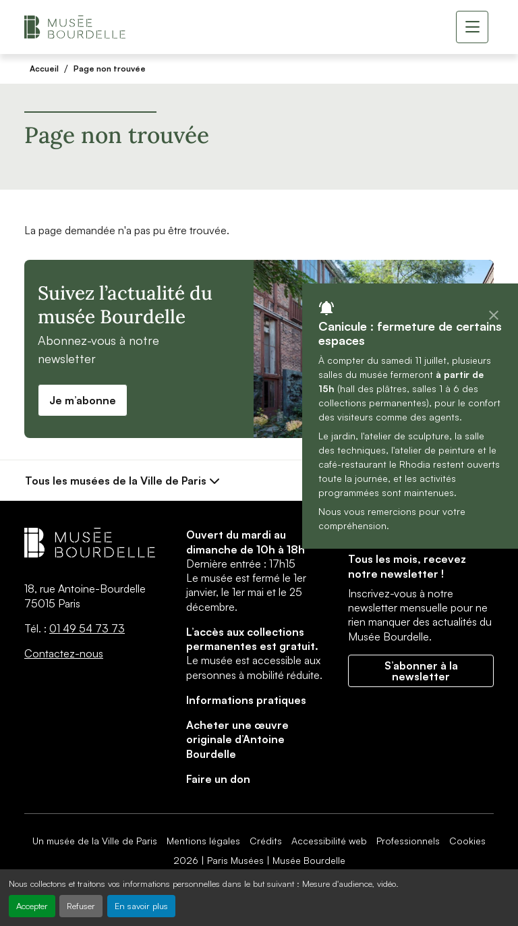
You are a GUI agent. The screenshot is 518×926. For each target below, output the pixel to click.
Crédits (266, 840)
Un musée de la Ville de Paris (94, 840)
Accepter (32, 905)
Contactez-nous (63, 653)
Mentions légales (203, 840)
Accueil (44, 68)
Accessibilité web (329, 840)
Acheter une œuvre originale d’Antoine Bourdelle (237, 739)
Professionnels (408, 840)
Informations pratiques (246, 700)
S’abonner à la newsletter (421, 671)
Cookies (467, 840)
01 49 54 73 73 (87, 628)
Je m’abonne (82, 400)
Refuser (81, 905)
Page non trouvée (110, 68)
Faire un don (218, 779)
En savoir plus (141, 905)
